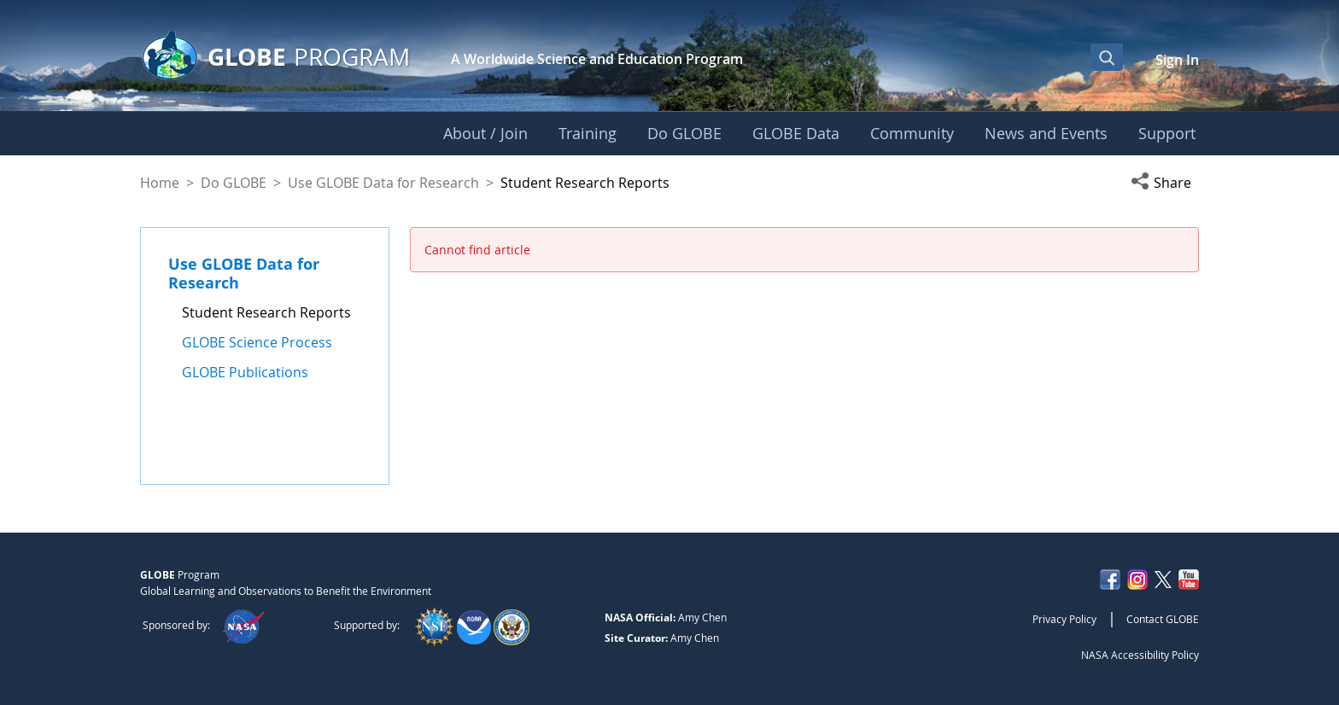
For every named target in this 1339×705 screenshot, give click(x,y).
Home (159, 182)
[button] (1165, 182)
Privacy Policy (1064, 619)
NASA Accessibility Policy (1140, 654)
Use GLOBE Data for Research (383, 182)
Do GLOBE (233, 182)
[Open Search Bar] (1106, 57)
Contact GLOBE (1162, 619)
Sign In (1177, 59)
